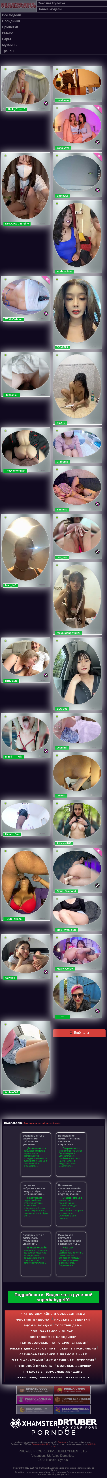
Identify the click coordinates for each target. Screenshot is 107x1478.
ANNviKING (64, 843)
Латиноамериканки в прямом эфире (53, 1354)
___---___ (62, 1016)
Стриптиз (85, 1360)
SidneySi (62, 195)
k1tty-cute (11, 680)
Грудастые (33, 1371)
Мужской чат (78, 1377)
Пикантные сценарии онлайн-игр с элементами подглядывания (69, 1189)
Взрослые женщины (65, 1371)
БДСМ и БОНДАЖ (38, 1325)
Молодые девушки (74, 1365)
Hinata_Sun (12, 834)
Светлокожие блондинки (53, 1336)
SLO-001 (62, 708)
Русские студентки (72, 1319)
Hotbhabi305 (64, 271)
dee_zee (62, 557)
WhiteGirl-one (13, 319)
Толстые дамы (69, 1325)
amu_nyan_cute (66, 929)
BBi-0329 (62, 347)
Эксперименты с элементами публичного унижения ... (33, 1140)
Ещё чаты (79, 1032)
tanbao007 (11, 1092)
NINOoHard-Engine (17, 223)
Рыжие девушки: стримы (33, 1348)
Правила (62, 1442)
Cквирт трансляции (78, 1348)
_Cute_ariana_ (14, 918)
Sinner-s (62, 509)
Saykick (10, 977)
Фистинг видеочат (33, 1319)
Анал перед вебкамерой (40, 1377)
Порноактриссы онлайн (53, 1331)
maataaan (63, 100)
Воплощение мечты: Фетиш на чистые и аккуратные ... (69, 1140)
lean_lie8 (10, 585)
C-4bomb (62, 461)
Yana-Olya (63, 147)
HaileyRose (15, 109)
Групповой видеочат (34, 1365)
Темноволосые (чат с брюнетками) (53, 1342)
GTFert (61, 795)
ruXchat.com (13, 1122)
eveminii (62, 747)
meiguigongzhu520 (68, 633)
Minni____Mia (13, 756)
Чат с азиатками (27, 1360)
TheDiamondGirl (15, 470)
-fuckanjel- (11, 394)
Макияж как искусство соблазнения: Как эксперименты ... (69, 1239)
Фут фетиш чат (60, 1360)
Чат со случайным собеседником (53, 1313)
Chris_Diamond (66, 891)
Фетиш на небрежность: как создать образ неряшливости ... (34, 1189)
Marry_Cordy (65, 968)
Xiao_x (61, 423)
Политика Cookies (41, 1444)
